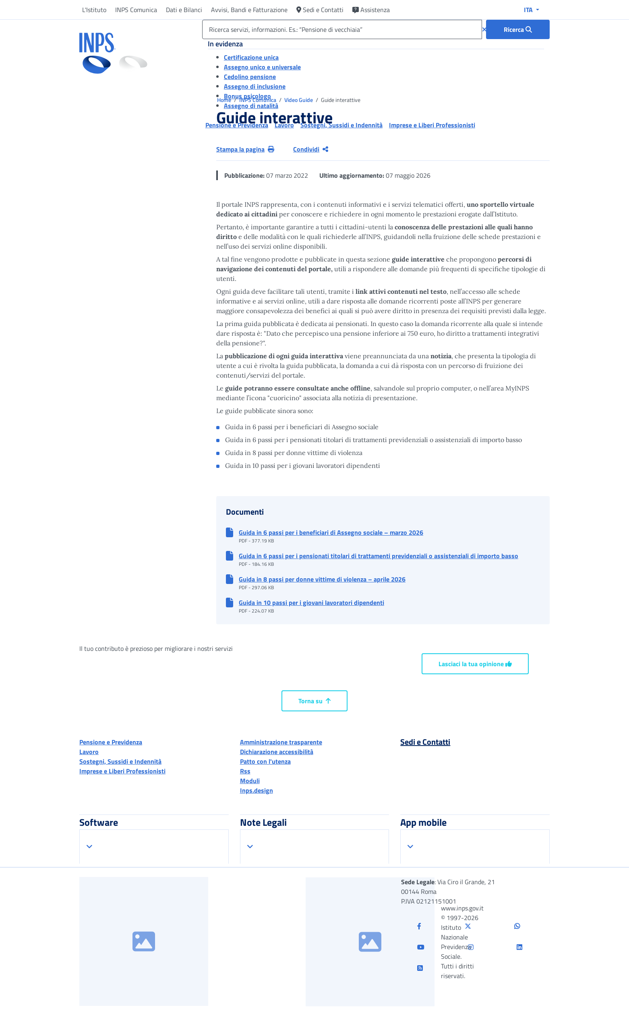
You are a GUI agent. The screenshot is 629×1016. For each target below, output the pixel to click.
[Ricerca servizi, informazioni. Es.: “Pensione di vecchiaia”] (342, 29)
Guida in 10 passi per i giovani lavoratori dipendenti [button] (311, 602)
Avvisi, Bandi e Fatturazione (249, 10)
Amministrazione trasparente (281, 742)
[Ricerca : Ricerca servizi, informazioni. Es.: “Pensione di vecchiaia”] (518, 29)
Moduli (250, 780)
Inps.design (256, 790)
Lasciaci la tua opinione (475, 664)
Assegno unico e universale (262, 67)
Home (224, 100)
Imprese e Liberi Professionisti (122, 771)
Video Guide (299, 100)
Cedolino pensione (250, 76)
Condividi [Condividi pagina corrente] (310, 149)
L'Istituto (94, 10)
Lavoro (89, 751)
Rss (245, 771)
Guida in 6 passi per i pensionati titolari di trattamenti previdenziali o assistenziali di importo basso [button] (378, 556)
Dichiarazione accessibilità (276, 751)
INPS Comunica (136, 10)
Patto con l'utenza (265, 761)
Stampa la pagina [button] (245, 149)
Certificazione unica (251, 57)
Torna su (314, 701)
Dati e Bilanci (184, 10)
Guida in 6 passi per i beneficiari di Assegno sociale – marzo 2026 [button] (331, 532)
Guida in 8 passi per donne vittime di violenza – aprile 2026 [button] (322, 579)
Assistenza (371, 10)
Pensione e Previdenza (110, 742)
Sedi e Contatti (319, 10)
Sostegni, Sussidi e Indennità (120, 761)
